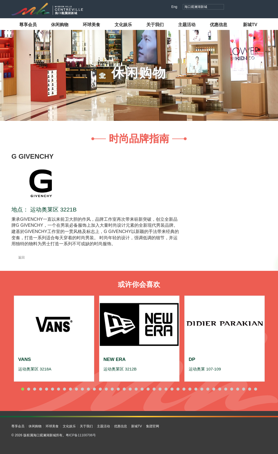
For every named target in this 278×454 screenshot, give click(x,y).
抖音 (232, 7)
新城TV (250, 24)
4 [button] (40, 389)
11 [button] (82, 389)
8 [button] (64, 389)
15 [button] (106, 389)
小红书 (253, 7)
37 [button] (237, 389)
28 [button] (183, 389)
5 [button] (46, 389)
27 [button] (177, 389)
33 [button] (213, 389)
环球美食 (91, 24)
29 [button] (189, 389)
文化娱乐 (123, 24)
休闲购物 (59, 24)
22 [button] (148, 389)
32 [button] (207, 389)
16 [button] (112, 389)
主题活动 (186, 24)
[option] (54, 339)
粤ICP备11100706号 (81, 435)
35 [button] (225, 389)
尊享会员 (28, 24)
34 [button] (219, 389)
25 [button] (166, 389)
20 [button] (136, 389)
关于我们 (155, 24)
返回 (18, 257)
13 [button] (94, 389)
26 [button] (171, 389)
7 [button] (58, 389)
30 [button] (195, 389)
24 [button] (160, 389)
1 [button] (22, 389)
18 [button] (124, 389)
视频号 (243, 7)
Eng (174, 7)
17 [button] (118, 389)
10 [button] (76, 389)
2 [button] (28, 389)
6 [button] (52, 389)
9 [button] (70, 389)
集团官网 (152, 426)
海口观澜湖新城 (195, 7)
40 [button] (255, 389)
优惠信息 (218, 24)
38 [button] (243, 389)
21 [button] (142, 389)
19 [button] (130, 389)
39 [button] (249, 389)
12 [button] (88, 389)
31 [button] (201, 389)
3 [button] (34, 389)
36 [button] (231, 389)
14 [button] (100, 389)
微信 (263, 7)
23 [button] (154, 389)
